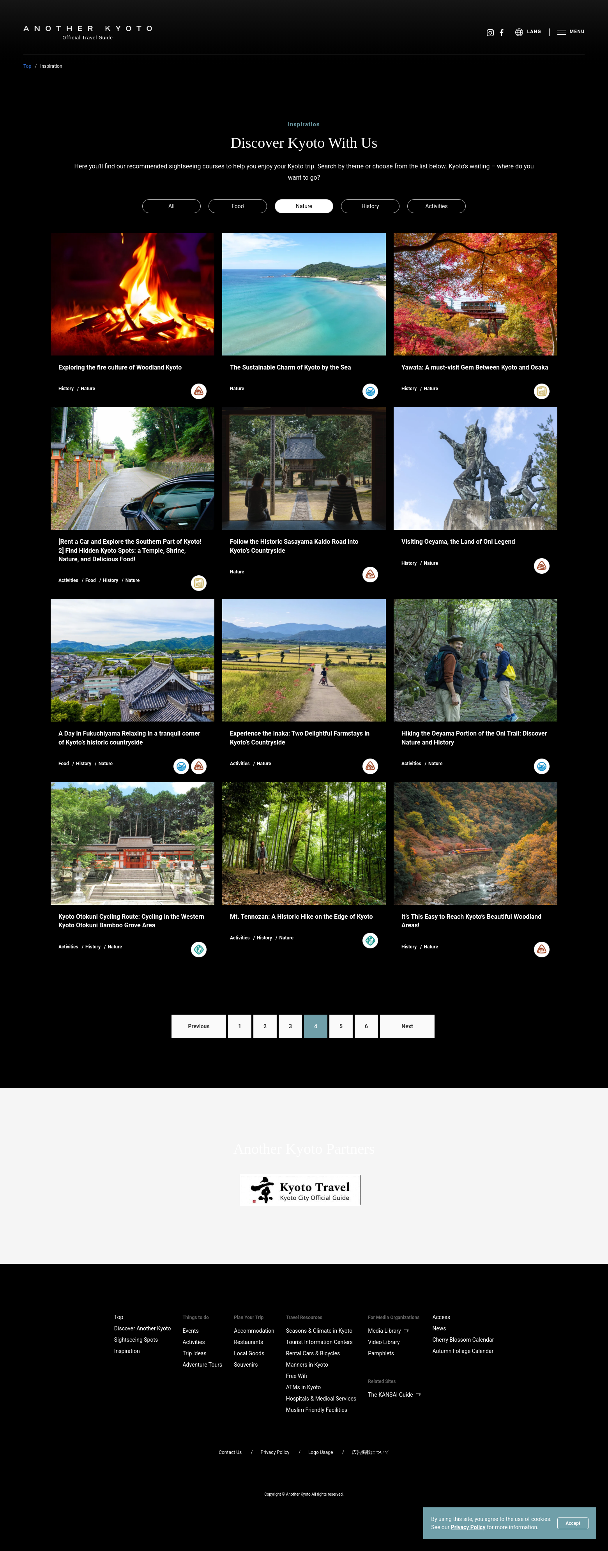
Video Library (383, 1342)
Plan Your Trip (248, 1317)
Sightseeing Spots (136, 1339)
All (171, 206)
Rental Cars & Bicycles (313, 1353)
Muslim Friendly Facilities (316, 1410)
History (370, 206)
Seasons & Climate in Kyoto (319, 1330)
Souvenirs (246, 1364)
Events (190, 1330)
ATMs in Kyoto (303, 1387)
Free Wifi (296, 1376)
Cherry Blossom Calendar (463, 1339)
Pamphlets (381, 1353)
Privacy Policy (468, 1527)
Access (441, 1317)
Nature (304, 206)
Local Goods (249, 1353)
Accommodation (254, 1330)
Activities (436, 206)
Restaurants (248, 1342)
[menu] (532, 32)
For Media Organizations (393, 1317)
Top (27, 66)
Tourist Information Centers (319, 1342)
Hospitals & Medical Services (321, 1398)
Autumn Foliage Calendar (462, 1351)
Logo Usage (320, 1452)
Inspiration (127, 1351)
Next (407, 1026)
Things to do (195, 1317)
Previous (198, 1026)
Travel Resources (304, 1317)
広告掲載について (370, 1452)
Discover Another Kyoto (142, 1328)
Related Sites (382, 1381)
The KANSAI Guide (394, 1394)
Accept (573, 1523)
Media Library (388, 1330)
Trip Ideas (194, 1353)
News (439, 1328)
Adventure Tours (202, 1364)
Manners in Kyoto (307, 1364)
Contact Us (230, 1452)
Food (238, 206)
